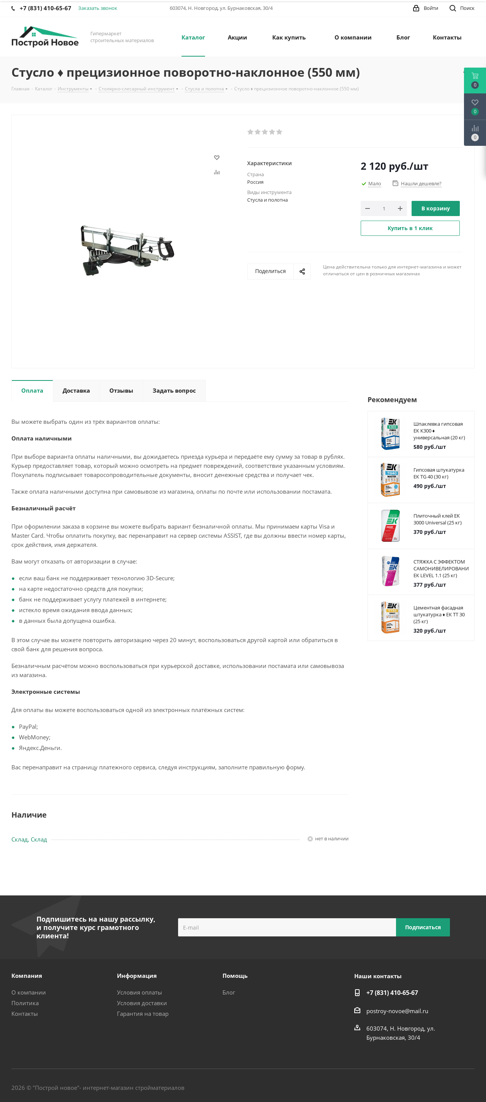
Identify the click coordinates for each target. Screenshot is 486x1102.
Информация (137, 975)
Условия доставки (142, 1003)
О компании (28, 992)
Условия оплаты (139, 992)
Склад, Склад (29, 839)
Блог (228, 992)
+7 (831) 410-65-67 (392, 992)
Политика (25, 1003)
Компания (26, 975)
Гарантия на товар (143, 1013)
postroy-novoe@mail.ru (397, 1011)
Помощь (235, 975)
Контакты (24, 1013)
